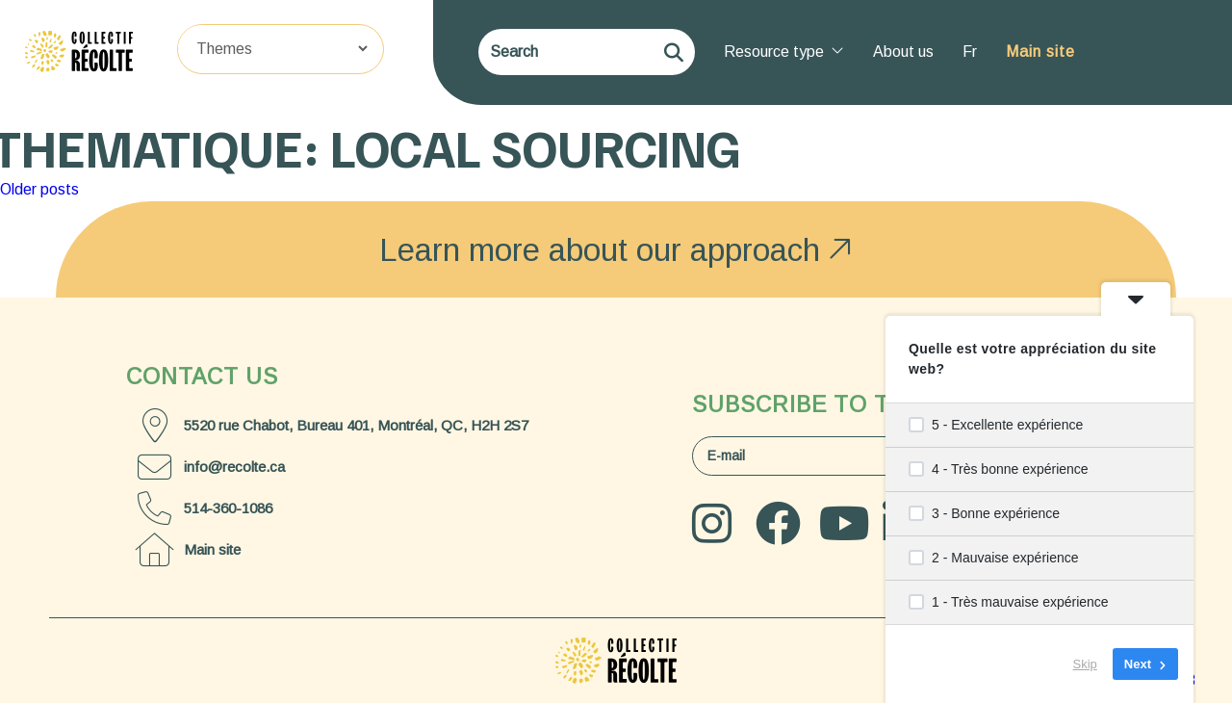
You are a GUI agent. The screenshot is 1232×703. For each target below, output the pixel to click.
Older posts (39, 189)
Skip (1085, 664)
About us (903, 51)
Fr (969, 51)
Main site (1040, 51)
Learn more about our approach (615, 249)
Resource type (784, 51)
